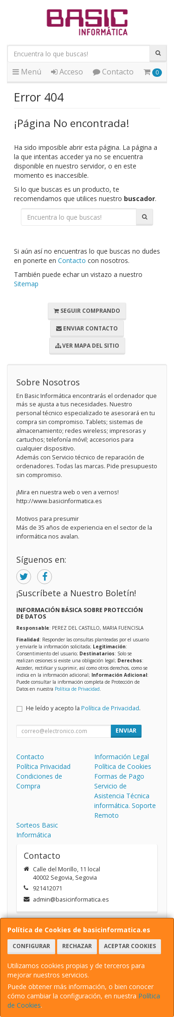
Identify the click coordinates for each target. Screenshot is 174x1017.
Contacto (113, 72)
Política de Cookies (122, 766)
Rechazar (77, 946)
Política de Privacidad (77, 689)
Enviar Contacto (87, 328)
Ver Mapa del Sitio (87, 346)
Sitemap (26, 283)
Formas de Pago (119, 776)
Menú (27, 72)
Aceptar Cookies (130, 946)
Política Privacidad (43, 766)
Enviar (126, 730)
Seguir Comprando (87, 311)
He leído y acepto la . (83, 708)
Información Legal (121, 756)
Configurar (31, 946)
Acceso (67, 72)
